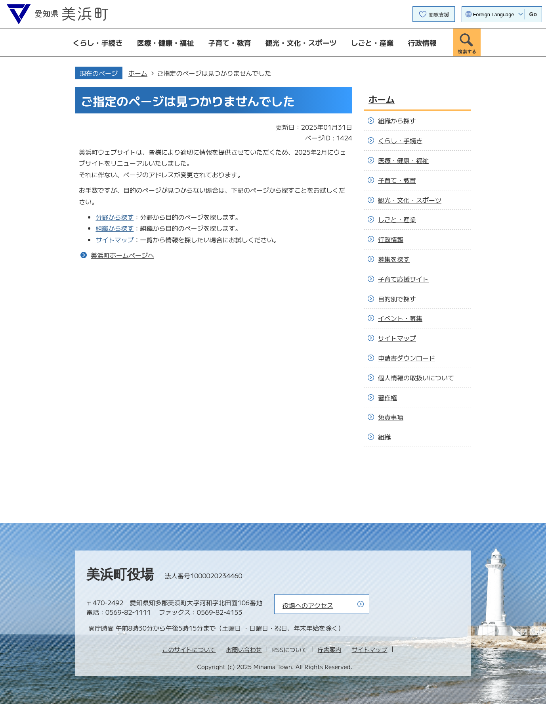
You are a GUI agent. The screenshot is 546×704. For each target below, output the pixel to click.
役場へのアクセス (308, 605)
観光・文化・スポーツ (301, 42)
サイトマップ (114, 239)
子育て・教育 (229, 42)
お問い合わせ (244, 649)
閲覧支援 (439, 14)
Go (533, 14)
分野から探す (114, 217)
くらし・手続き (98, 42)
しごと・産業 (372, 42)
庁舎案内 (330, 649)
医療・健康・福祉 (165, 42)
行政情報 (422, 42)
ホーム (137, 73)
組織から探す (114, 228)
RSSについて (289, 649)
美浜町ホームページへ (122, 255)
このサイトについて (189, 649)
